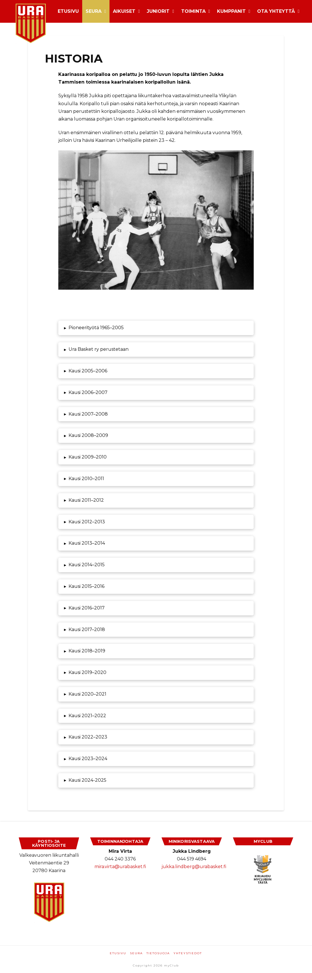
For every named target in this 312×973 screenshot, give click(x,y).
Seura (136, 953)
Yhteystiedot (187, 953)
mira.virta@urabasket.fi (120, 866)
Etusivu (118, 953)
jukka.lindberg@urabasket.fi (194, 866)
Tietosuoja (158, 953)
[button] (155, 328)
